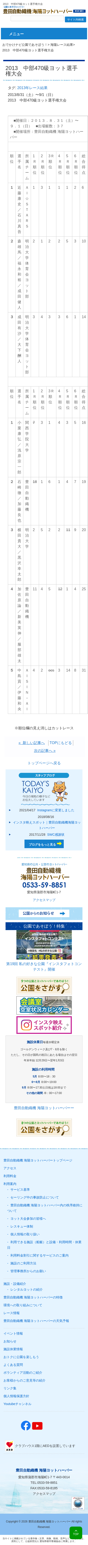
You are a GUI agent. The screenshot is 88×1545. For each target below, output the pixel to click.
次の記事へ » (44, 751)
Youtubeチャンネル (17, 1404)
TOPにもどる (61, 743)
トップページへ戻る (44, 763)
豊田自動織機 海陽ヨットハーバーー (44, 1108)
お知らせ (9, 1341)
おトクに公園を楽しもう (21, 1357)
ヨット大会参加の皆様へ (28, 1218)
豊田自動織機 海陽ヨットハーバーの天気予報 (36, 1321)
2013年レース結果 (32, 88)
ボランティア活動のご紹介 (22, 1372)
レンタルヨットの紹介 (26, 1289)
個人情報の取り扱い (24, 1234)
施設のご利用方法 (23, 1263)
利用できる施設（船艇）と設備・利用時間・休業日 (44, 1244)
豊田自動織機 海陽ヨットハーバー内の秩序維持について (44, 1208)
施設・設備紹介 (14, 1284)
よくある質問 (13, 1365)
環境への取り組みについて (22, 1305)
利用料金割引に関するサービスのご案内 (39, 1255)
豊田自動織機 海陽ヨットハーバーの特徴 (33, 1297)
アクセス (9, 1168)
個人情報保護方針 (16, 1396)
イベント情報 (13, 1333)
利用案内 (9, 1184)
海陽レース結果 (61, 45)
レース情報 (11, 1313)
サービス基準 (20, 1189)
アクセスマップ (44, 900)
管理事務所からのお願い (28, 1271)
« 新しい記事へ (31, 743)
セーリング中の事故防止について (34, 1197)
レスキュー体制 (21, 1226)
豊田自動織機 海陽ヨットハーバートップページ (37, 1160)
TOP (76, 1534)
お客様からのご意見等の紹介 (24, 1380)
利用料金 (9, 1176)
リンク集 (9, 1388)
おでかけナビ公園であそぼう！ (25, 45)
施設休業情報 (13, 1349)
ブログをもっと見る (42, 844)
